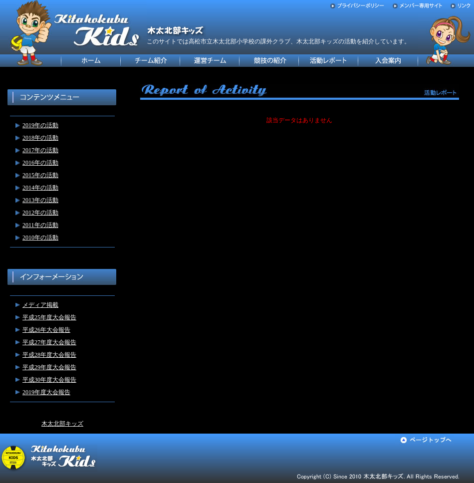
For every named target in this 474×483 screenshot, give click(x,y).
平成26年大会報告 (46, 329)
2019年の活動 (40, 125)
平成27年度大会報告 (49, 342)
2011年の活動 (40, 225)
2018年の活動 (40, 137)
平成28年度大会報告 (49, 354)
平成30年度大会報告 (49, 379)
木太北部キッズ (62, 423)
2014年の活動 (40, 187)
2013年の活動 (40, 200)
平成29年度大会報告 (49, 367)
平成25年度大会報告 (49, 317)
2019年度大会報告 (46, 392)
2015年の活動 (40, 175)
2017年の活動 (40, 150)
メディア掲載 (40, 304)
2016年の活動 (40, 162)
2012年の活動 (40, 212)
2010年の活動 (40, 237)
